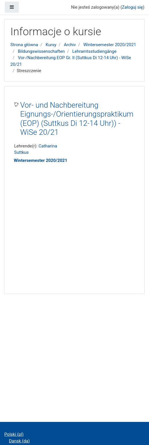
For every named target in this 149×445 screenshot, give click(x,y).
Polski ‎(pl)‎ (14, 434)
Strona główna (24, 44)
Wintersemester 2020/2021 (109, 44)
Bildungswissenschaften (41, 51)
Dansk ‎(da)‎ (19, 441)
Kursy (51, 44)
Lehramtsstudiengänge (94, 51)
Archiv (70, 44)
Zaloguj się (132, 7)
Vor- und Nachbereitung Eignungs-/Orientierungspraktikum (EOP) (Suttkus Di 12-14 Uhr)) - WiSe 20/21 (76, 119)
